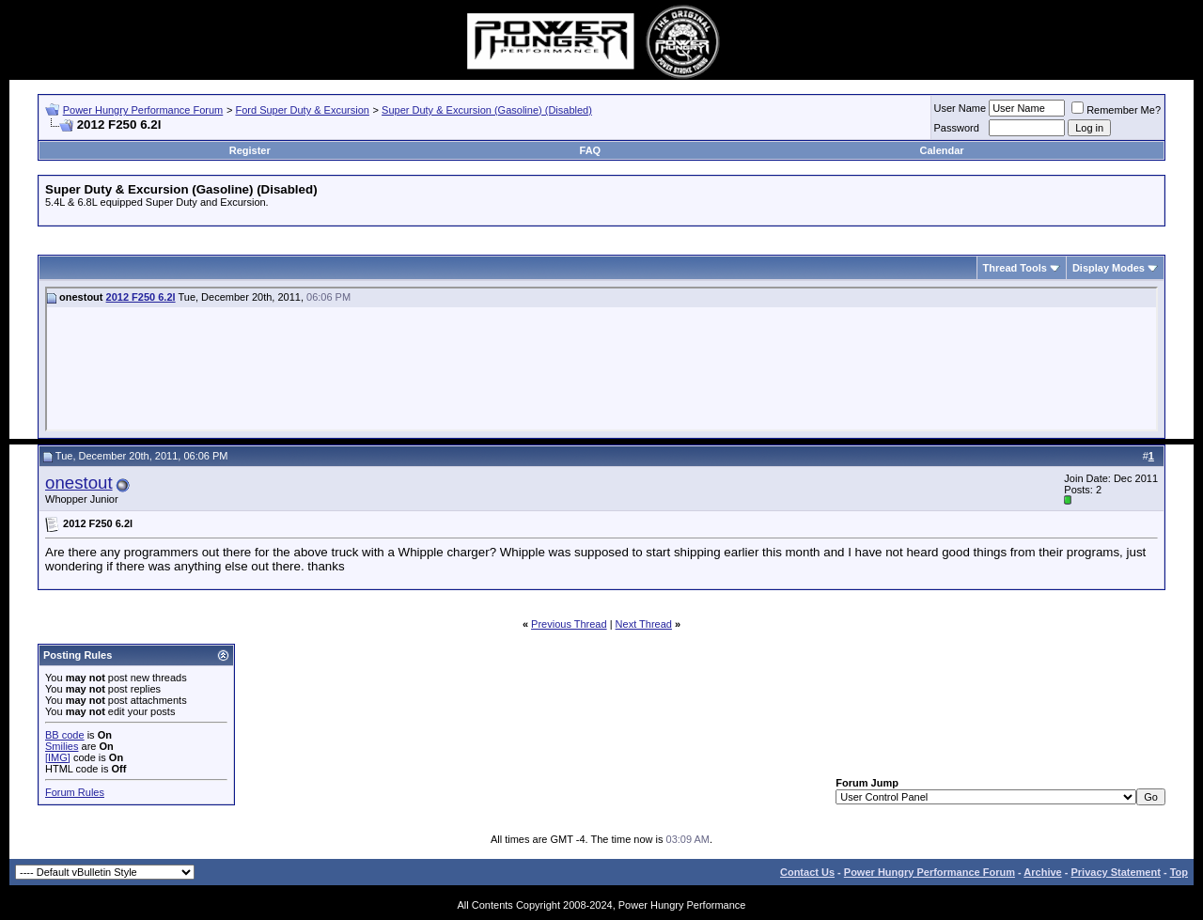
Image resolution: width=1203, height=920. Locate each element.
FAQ (591, 150)
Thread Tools (1015, 267)
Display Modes (1108, 267)
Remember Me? (1116, 110)
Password (956, 127)
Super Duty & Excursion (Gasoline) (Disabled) (487, 110)
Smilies (61, 746)
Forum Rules (74, 792)
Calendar (942, 150)
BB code (65, 735)
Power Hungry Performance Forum (143, 110)
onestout (79, 482)
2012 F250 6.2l (141, 297)
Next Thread (644, 624)
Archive (1042, 872)
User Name (960, 108)
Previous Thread (569, 624)
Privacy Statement (1115, 872)
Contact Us (807, 872)
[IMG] (57, 757)
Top (1179, 872)
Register (250, 150)
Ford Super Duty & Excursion (301, 110)
